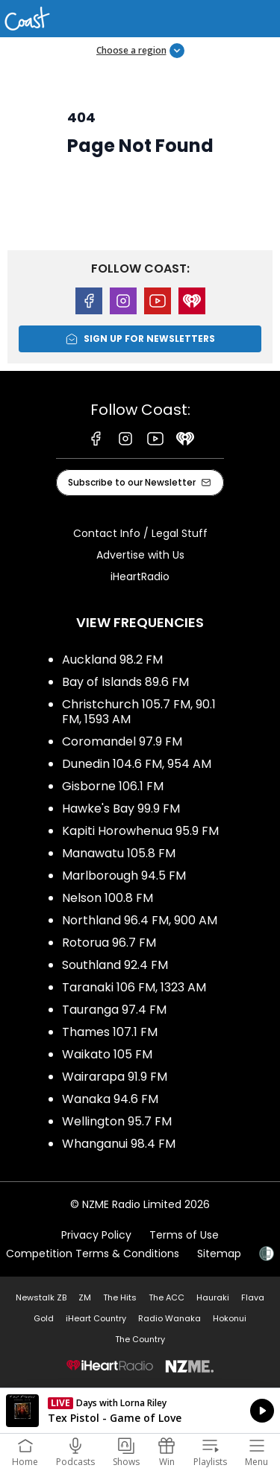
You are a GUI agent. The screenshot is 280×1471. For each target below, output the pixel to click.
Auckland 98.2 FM (112, 659)
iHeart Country (96, 1318)
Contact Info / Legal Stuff (140, 533)
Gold (44, 1318)
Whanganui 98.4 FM (118, 1143)
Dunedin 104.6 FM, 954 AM (136, 763)
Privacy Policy (96, 1234)
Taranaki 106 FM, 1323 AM (134, 987)
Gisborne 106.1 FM (113, 786)
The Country (140, 1339)
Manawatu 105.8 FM (118, 853)
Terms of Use (184, 1234)
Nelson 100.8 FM (107, 897)
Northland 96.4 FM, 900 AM (139, 920)
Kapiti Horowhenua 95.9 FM (140, 830)
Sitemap (219, 1253)
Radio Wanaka (169, 1318)
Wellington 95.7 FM (117, 1121)
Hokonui (229, 1318)
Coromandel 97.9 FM (122, 741)
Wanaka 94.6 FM (110, 1099)
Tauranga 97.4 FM (114, 1009)
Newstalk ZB (41, 1297)
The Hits (120, 1297)
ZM (84, 1297)
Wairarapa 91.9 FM (114, 1076)
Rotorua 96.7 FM (109, 942)
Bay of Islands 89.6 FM (125, 681)
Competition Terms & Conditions (92, 1253)
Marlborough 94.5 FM (124, 875)
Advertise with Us (140, 554)
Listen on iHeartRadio (140, 1410)
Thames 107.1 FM (110, 1031)
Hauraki (212, 1297)
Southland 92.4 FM (115, 964)
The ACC (166, 1297)
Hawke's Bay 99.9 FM (121, 808)
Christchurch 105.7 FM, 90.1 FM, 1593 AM (139, 712)
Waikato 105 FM (107, 1054)
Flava (252, 1297)
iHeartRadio (140, 576)
